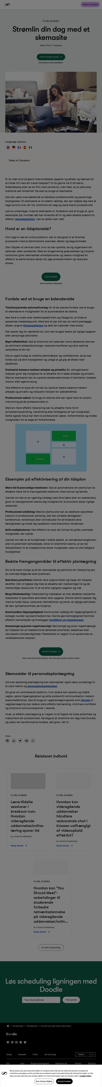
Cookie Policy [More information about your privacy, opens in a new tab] (85, 1080)
